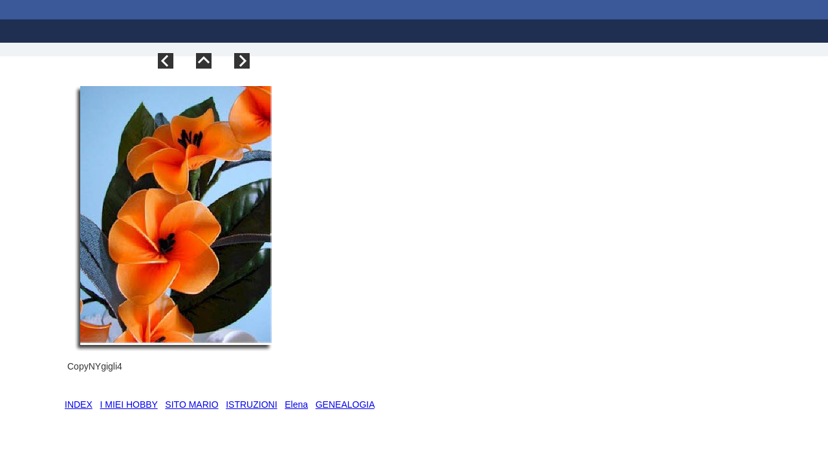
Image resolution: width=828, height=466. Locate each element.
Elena (296, 404)
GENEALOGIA (345, 404)
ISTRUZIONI (251, 404)
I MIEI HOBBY (128, 404)
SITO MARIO (191, 404)
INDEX (79, 404)
